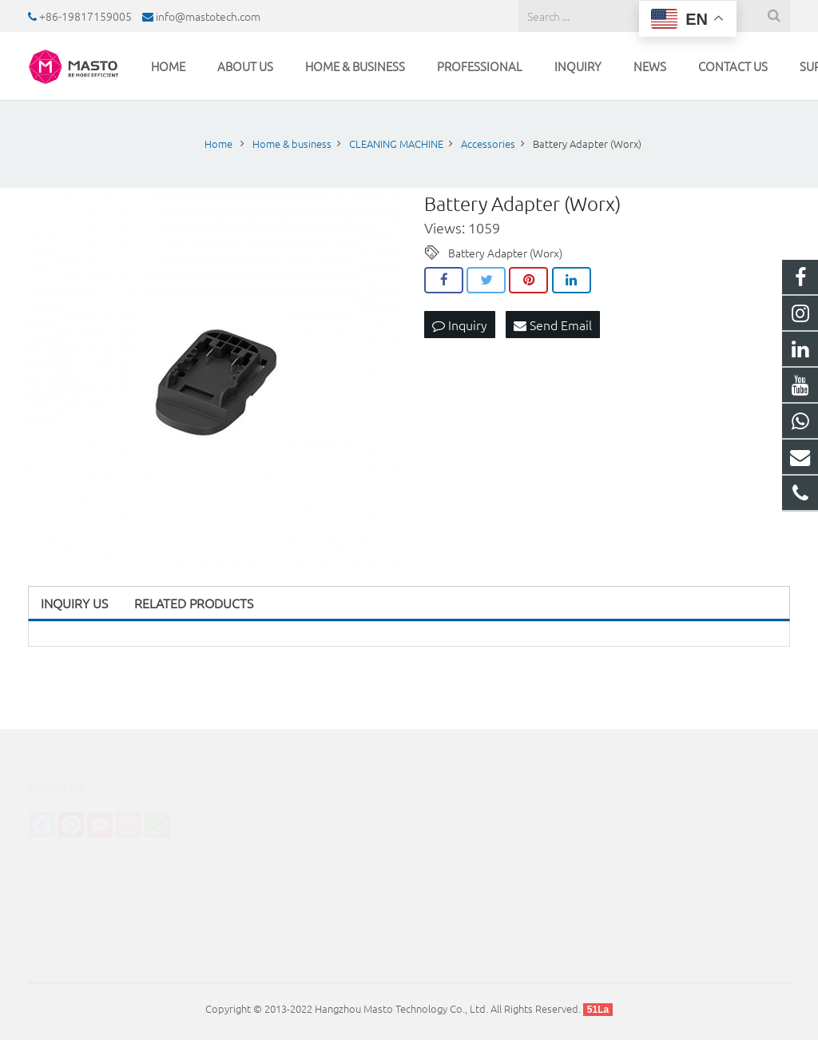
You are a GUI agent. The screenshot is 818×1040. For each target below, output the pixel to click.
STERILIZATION (262, 836)
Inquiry (459, 324)
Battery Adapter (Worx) (505, 253)
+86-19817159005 (85, 16)
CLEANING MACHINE (275, 814)
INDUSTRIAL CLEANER (278, 859)
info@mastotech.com (208, 16)
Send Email (553, 324)
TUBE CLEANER (263, 881)
